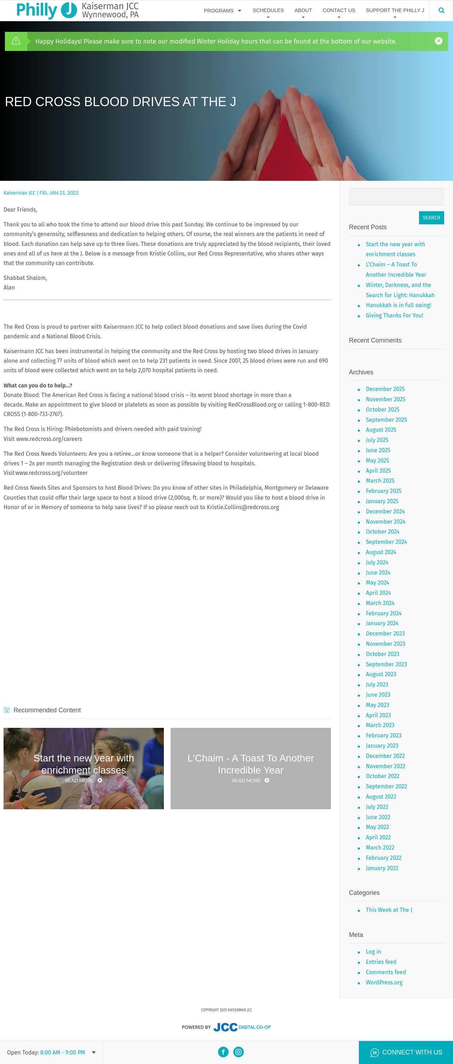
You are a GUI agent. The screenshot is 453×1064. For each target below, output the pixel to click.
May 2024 (377, 582)
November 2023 (386, 643)
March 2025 (380, 480)
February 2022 (384, 858)
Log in (373, 951)
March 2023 (380, 725)
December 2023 (385, 633)
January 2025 (382, 501)
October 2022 (383, 776)
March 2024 (380, 603)
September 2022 (386, 786)
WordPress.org (384, 982)
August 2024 (381, 552)
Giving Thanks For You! (394, 315)
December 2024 (385, 511)
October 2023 (383, 654)
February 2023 (383, 735)
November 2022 (386, 766)
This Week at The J (389, 910)
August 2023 (381, 674)
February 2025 (384, 491)
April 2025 (378, 470)
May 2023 (377, 705)
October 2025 (383, 409)
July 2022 (377, 807)
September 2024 (386, 542)
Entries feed (381, 962)
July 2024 (377, 562)
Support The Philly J (395, 10)
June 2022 (378, 817)
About (303, 10)
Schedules (268, 10)
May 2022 (377, 827)
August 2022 (381, 796)
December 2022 (385, 756)
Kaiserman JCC (19, 193)
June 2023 (378, 694)
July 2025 (377, 440)
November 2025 (386, 399)
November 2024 (386, 521)
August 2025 (381, 429)
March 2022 (380, 847)
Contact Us (339, 10)
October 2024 (383, 531)
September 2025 (386, 419)
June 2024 (378, 572)
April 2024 (378, 592)
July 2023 (377, 684)
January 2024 (382, 623)
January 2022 (382, 868)
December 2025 (385, 389)
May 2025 (377, 460)
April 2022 (378, 837)
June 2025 (378, 450)
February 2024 (384, 613)
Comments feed (386, 972)
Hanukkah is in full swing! (398, 305)
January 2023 (382, 745)
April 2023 (378, 715)
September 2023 (386, 664)
